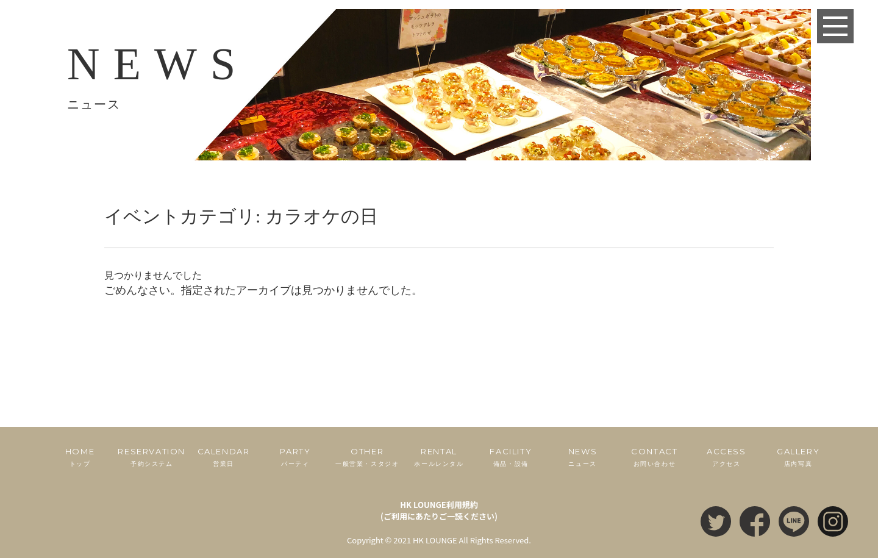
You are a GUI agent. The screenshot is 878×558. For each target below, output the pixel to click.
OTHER (367, 457)
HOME (80, 457)
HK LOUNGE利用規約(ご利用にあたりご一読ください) (439, 510)
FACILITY (511, 457)
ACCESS (726, 457)
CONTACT (655, 457)
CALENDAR (224, 457)
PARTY (295, 457)
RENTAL (439, 457)
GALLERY (798, 457)
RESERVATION (152, 457)
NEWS (583, 457)
